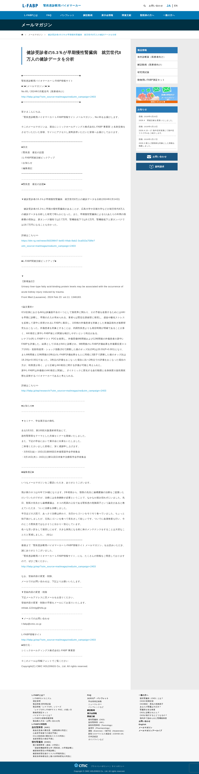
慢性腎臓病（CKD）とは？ (151, 698)
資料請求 (159, 166)
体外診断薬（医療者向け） (152, 57)
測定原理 (37, 701)
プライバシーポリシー (100, 766)
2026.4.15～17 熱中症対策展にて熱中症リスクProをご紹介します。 (156, 131)
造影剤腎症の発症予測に (43, 739)
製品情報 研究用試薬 (42, 704)
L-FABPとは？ (38, 695)
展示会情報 (107, 15)
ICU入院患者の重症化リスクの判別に (49, 736)
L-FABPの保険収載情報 (43, 718)
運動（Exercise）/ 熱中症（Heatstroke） (106, 731)
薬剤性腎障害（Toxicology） (101, 725)
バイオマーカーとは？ (42, 715)
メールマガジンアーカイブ (150, 731)
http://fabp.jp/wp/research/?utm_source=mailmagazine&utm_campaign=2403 (63, 391)
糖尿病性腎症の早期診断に (44, 751)
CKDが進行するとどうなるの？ (153, 715)
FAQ (49, 15)
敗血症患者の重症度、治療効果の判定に (50, 730)
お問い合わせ (156, 6)
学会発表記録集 (95, 701)
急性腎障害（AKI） (96, 722)
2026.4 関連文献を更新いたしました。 (156, 120)
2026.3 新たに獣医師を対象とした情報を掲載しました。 (157, 144)
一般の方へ (169, 15)
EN (176, 6)
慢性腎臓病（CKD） (97, 720)
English (142, 724)
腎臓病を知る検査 (147, 710)
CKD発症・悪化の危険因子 (151, 704)
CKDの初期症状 (147, 701)
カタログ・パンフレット (97, 698)
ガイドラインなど (96, 739)
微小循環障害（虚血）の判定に (46, 745)
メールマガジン (145, 728)
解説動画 (88, 15)
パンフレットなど (96, 707)
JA (169, 5)
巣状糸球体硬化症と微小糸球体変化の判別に (52, 756)
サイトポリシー (118, 766)
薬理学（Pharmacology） (99, 728)
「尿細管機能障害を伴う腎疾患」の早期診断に (53, 748)
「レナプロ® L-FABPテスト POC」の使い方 (52, 710)
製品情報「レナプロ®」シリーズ (47, 707)
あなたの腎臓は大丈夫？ (150, 707)
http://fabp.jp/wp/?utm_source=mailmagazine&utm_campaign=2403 (58, 97)
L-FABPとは (31, 15)
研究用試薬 (143, 72)
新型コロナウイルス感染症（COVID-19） (106, 734)
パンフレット (67, 15)
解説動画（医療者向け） (150, 64)
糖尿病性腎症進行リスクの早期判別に (49, 753)
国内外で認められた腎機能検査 (153, 718)
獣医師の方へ (147, 15)
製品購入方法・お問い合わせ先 (46, 721)
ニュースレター (95, 704)
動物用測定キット (40, 712)
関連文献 (126, 15)
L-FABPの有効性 (39, 724)
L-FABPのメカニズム (42, 698)
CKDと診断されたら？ (149, 712)
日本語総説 (93, 737)
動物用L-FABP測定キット (151, 80)
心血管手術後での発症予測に (45, 733)
